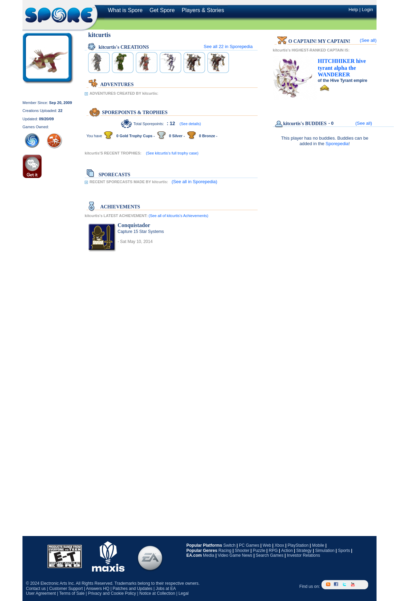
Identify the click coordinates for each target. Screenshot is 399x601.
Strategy (304, 550)
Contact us (36, 588)
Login (367, 9)
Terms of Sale (71, 593)
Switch (229, 545)
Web (267, 545)
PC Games (249, 545)
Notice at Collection (157, 593)
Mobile (318, 545)
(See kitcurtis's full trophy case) (172, 153)
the (342, 67)
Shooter (242, 550)
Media (208, 555)
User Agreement (41, 593)
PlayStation (298, 545)
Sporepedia (337, 143)
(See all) (368, 40)
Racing (225, 550)
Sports (344, 550)
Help (353, 9)
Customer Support (66, 588)
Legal (183, 593)
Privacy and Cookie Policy (112, 593)
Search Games (270, 555)
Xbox (279, 545)
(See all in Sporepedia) (194, 181)
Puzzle (259, 550)
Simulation (324, 550)
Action (287, 550)
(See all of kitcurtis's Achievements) (178, 216)
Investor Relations (303, 555)
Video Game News (235, 555)
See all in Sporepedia (228, 46)
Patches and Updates (132, 588)
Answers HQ (97, 588)
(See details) (190, 124)
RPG (273, 550)
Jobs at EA (166, 588)
